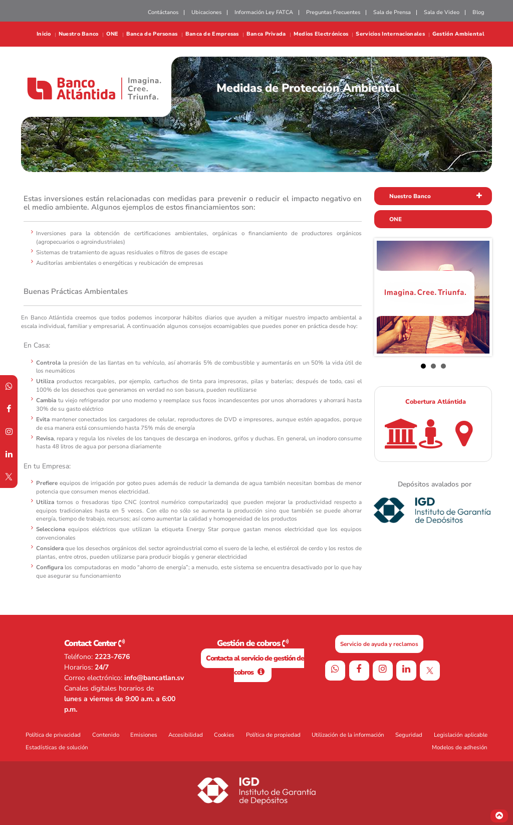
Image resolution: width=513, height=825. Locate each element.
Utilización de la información (348, 735)
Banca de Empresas (212, 34)
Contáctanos (163, 12)
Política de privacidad (53, 735)
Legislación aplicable (460, 735)
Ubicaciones (206, 12)
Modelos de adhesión (459, 747)
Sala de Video (441, 12)
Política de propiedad (273, 735)
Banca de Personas (152, 34)
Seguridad (408, 735)
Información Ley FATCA (263, 12)
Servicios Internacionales (390, 34)
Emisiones (143, 735)
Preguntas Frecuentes (333, 12)
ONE (112, 34)
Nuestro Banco (79, 34)
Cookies (224, 735)
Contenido (105, 735)
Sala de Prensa (392, 12)
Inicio (44, 34)
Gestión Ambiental (458, 34)
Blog (478, 12)
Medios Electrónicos (321, 34)
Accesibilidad (185, 735)
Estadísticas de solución (57, 747)
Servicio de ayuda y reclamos (379, 644)
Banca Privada (266, 34)
